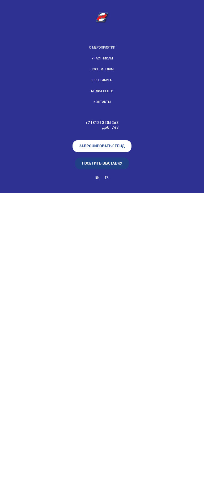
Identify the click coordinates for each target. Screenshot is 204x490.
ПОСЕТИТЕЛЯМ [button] (102, 69)
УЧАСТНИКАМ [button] (102, 58)
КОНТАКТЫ (102, 102)
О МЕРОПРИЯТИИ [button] (102, 47)
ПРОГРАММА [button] (102, 80)
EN (97, 177)
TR (107, 177)
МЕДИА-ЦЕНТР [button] (102, 91)
